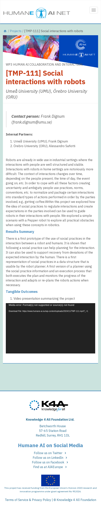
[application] (50, 328)
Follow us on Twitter (50, 453)
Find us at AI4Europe (50, 467)
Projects (15, 31)
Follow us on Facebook (50, 462)
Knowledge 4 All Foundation (76, 500)
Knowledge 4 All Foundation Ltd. (50, 419)
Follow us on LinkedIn (50, 458)
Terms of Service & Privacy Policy (28, 500)
